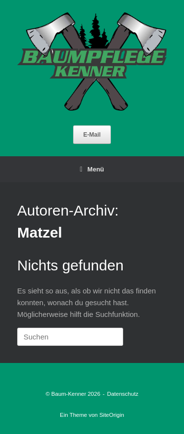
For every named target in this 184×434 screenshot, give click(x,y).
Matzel (39, 232)
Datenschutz (122, 394)
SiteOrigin (111, 415)
